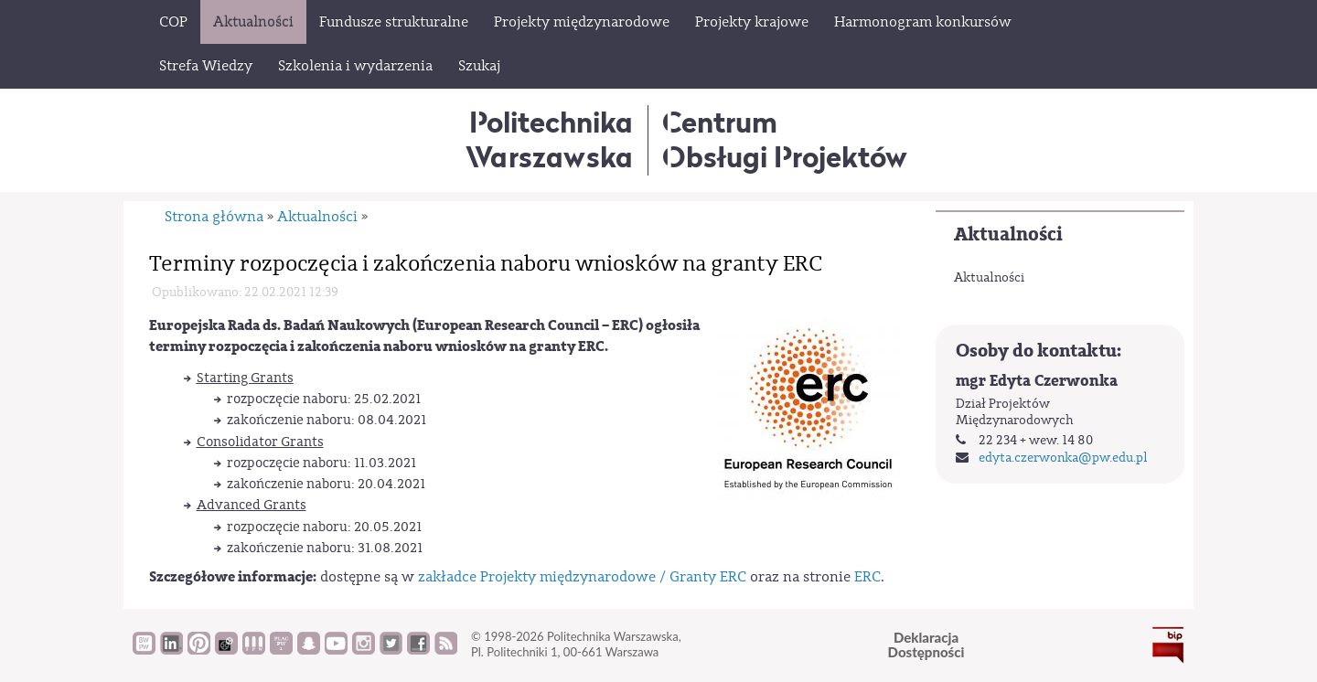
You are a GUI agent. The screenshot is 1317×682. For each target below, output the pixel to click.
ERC (867, 577)
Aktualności (1008, 234)
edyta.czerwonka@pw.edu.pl (1063, 458)
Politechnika (549, 139)
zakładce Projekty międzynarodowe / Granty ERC (582, 577)
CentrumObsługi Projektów (784, 139)
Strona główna (214, 217)
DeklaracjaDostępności (926, 645)
